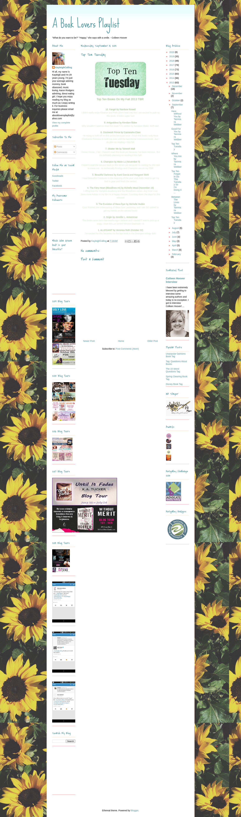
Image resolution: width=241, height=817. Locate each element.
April (174, 245)
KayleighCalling (63, 67)
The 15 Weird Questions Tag (173, 370)
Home (121, 341)
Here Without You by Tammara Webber (176, 118)
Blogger (134, 810)
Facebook (57, 185)
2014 (172, 78)
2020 (172, 52)
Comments (60, 152)
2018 (172, 60)
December (177, 86)
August (175, 228)
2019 (172, 56)
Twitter (55, 181)
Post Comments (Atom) (127, 349)
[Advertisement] (72, 771)
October (176, 100)
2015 (172, 74)
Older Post (152, 341)
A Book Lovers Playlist (86, 23)
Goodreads (57, 176)
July (174, 232)
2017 (172, 65)
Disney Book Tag (174, 384)
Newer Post (89, 341)
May (174, 241)
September (177, 104)
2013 (172, 82)
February (176, 254)
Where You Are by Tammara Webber (176, 160)
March (175, 250)
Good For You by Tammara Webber (176, 134)
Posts (58, 146)
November (177, 93)
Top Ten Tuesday (176, 146)
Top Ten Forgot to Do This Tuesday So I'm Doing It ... (176, 182)
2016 (172, 69)
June (174, 237)
